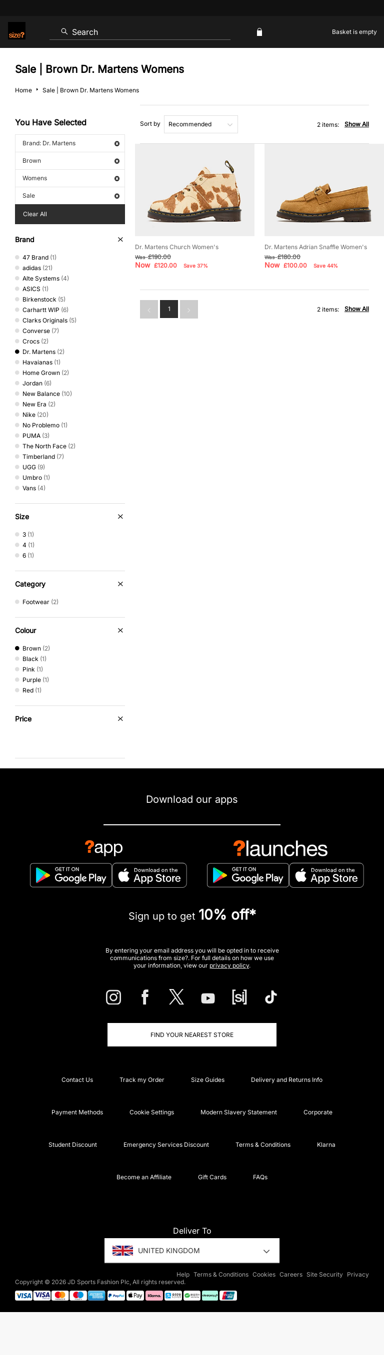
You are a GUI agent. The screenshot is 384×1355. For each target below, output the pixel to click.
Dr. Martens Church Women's (176, 247)
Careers (291, 1274)
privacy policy (229, 965)
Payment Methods (77, 1112)
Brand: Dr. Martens (71, 143)
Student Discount (72, 1144)
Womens (71, 178)
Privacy (358, 1274)
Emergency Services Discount (166, 1144)
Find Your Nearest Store (192, 1034)
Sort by (150, 123)
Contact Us (77, 1079)
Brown (71, 160)
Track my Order (142, 1079)
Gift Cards (212, 1177)
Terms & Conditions (263, 1144)
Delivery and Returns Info (286, 1079)
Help (183, 1274)
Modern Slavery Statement (238, 1112)
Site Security (324, 1274)
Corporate (318, 1112)
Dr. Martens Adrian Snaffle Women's (315, 247)
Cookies (264, 1274)
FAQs (260, 1177)
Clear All (35, 214)
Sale (71, 195)
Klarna (326, 1144)
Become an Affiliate (144, 1177)
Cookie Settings (152, 1112)
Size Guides (207, 1079)
